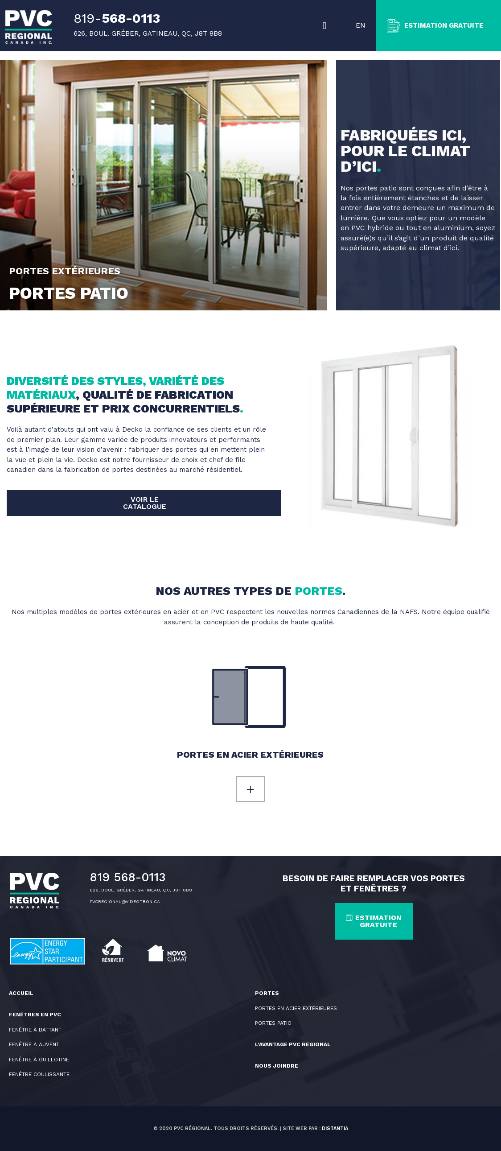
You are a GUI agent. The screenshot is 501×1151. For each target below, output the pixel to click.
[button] (325, 26)
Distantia (335, 1128)
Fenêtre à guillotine (39, 1059)
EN (360, 25)
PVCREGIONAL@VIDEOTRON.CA (125, 901)
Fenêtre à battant (35, 1030)
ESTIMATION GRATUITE (446, 25)
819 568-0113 (128, 877)
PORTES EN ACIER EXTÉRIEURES (296, 1008)
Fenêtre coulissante (39, 1074)
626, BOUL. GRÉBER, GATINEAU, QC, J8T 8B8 (141, 889)
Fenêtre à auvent (34, 1044)
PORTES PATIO (273, 1023)
